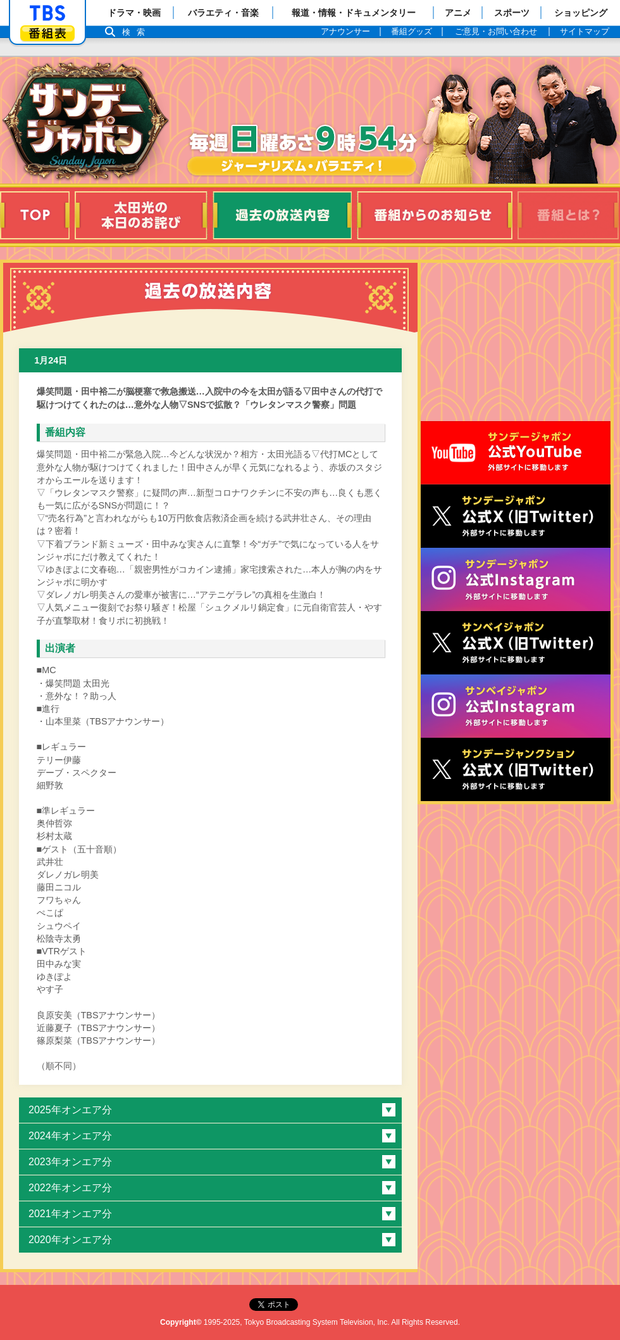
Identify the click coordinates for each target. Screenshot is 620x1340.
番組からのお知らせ (434, 215)
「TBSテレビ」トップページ (47, 13)
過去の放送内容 (282, 215)
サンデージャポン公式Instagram (516, 579)
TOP (35, 215)
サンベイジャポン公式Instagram (516, 706)
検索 (136, 32)
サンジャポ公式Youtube (516, 452)
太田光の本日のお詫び (141, 215)
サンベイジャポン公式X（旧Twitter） (516, 642)
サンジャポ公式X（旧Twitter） (516, 516)
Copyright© (181, 1322)
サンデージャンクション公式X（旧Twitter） (516, 769)
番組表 (47, 33)
